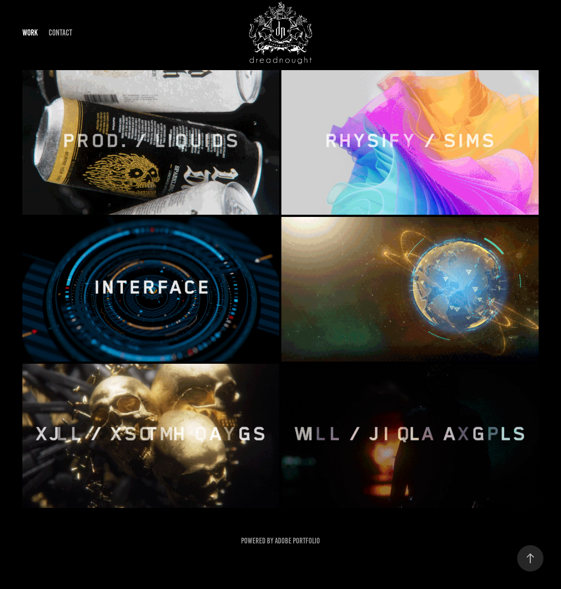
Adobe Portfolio (297, 540)
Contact (60, 32)
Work (30, 32)
